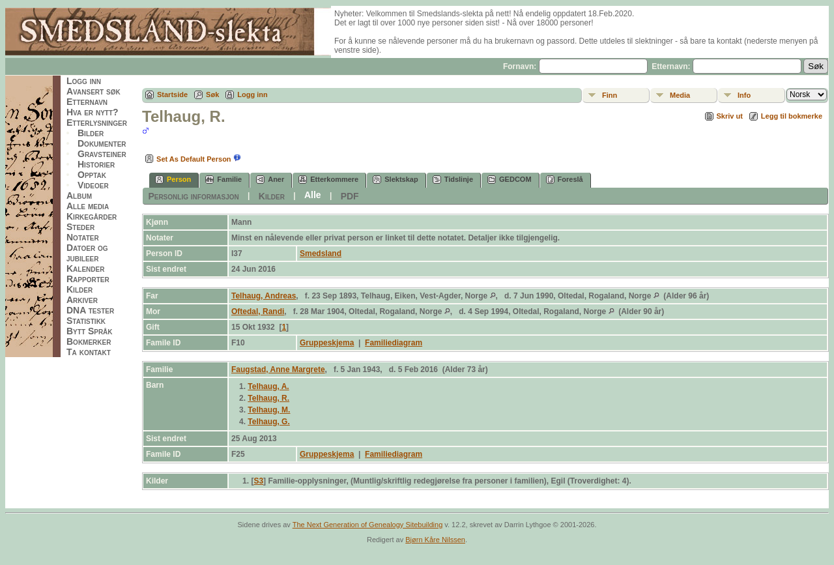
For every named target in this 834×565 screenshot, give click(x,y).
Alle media (87, 206)
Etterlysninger (96, 122)
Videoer (93, 185)
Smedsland (320, 253)
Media (680, 95)
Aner (270, 179)
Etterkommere (328, 179)
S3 (258, 480)
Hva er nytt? (92, 112)
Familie (223, 179)
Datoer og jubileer (87, 252)
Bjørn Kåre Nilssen (435, 539)
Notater (82, 237)
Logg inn (83, 81)
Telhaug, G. (268, 421)
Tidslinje (453, 179)
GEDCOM (509, 179)
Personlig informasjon (193, 196)
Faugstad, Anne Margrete (278, 369)
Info (744, 95)
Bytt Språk (89, 331)
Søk (212, 94)
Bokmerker (88, 341)
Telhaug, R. (268, 398)
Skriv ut (730, 116)
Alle (312, 195)
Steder (80, 227)
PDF (350, 196)
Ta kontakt (88, 352)
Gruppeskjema (327, 342)
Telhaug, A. (268, 386)
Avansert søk (93, 91)
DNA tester (90, 310)
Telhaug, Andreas (263, 295)
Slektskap (395, 179)
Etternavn (87, 101)
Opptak (92, 174)
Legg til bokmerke (791, 116)
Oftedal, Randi (257, 311)
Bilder (91, 133)
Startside (172, 94)
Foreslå (564, 179)
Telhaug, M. (269, 409)
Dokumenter (102, 143)
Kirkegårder (91, 216)
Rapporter (87, 279)
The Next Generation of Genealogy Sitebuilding (368, 525)
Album (79, 195)
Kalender (85, 268)
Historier (96, 164)
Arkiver (82, 300)
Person (173, 179)
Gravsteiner (102, 154)
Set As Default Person (186, 159)
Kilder (79, 289)
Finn (609, 95)
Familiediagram (393, 342)
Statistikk (86, 320)
